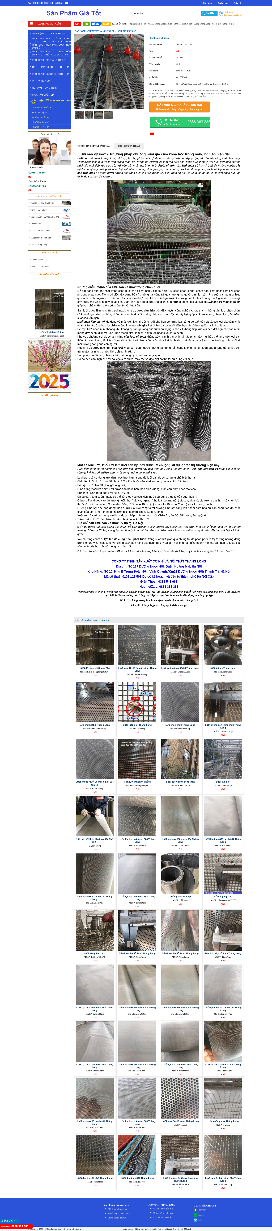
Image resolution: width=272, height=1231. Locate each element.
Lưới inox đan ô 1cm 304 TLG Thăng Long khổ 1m (154, 24)
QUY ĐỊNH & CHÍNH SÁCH (116, 1205)
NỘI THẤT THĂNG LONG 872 (45, 217)
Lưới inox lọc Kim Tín (41, 238)
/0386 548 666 (55, 3)
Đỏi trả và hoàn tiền (162, 1217)
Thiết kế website (73, 1229)
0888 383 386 (40, 3)
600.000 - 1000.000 (40, 266)
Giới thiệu (207, 3)
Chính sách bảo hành (117, 1209)
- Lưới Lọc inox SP (40, 122)
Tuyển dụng (223, 3)
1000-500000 (37, 259)
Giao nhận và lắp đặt (163, 1208)
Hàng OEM (36, 223)
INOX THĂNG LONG (41, 230)
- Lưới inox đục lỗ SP (41, 107)
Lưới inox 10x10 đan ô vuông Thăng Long (195, 24)
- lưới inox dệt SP (40, 112)
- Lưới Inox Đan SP (40, 127)
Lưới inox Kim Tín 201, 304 (43, 203)
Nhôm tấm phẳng (223, 24)
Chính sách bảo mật (117, 1217)
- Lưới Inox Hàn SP (40, 117)
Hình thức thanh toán (163, 1213)
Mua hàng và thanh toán (119, 1213)
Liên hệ (237, 3)
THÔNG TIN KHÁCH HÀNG (161, 1205)
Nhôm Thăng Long (39, 244)
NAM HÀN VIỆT (38, 210)
